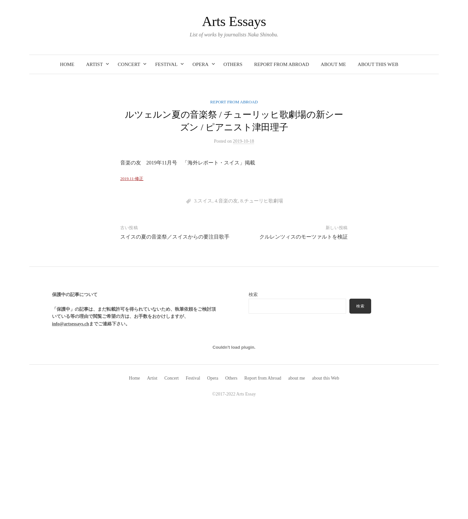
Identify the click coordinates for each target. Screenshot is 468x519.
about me (333, 64)
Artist (94, 64)
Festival (166, 64)
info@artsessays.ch (70, 323)
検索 (360, 306)
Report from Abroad (281, 64)
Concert (129, 64)
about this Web (378, 64)
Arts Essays (234, 21)
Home (67, 64)
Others (233, 64)
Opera (200, 64)
